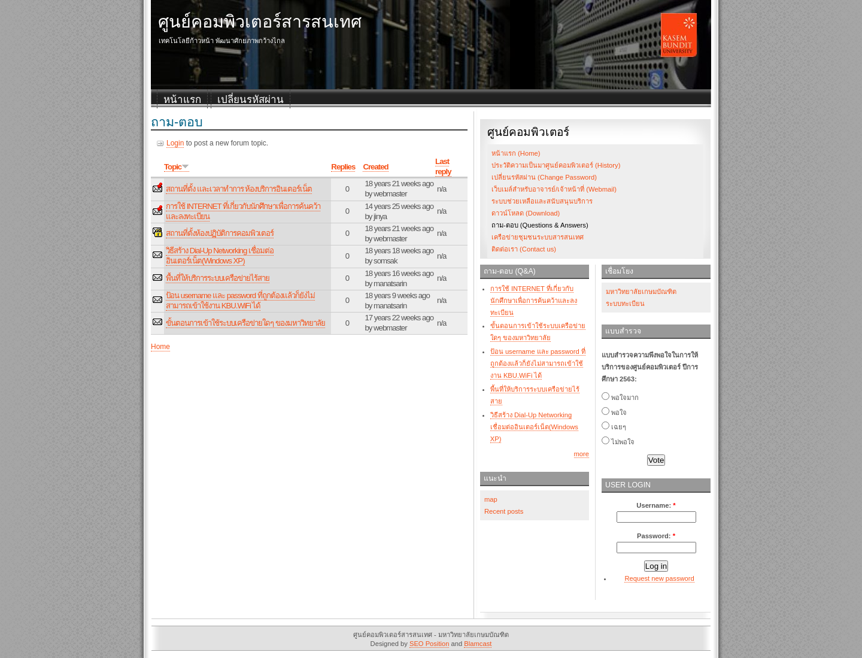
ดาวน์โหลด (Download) (525, 213)
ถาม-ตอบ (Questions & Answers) (539, 225)
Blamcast (477, 643)
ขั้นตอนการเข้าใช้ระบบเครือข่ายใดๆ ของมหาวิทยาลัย (245, 323)
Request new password (659, 578)
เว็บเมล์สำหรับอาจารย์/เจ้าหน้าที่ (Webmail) (554, 189)
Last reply (443, 166)
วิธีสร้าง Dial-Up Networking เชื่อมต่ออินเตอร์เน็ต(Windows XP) (220, 255)
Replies (343, 166)
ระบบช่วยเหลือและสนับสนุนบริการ (542, 201)
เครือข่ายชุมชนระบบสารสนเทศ (537, 237)
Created (375, 166)
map (490, 499)
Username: (655, 505)
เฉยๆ (614, 426)
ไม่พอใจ (618, 441)
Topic (176, 166)
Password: (656, 535)
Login (175, 143)
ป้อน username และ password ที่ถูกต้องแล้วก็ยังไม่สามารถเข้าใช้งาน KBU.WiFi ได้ (240, 300)
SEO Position (429, 643)
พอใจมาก (620, 397)
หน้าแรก (182, 99)
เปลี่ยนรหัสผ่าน (250, 99)
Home (160, 346)
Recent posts (503, 511)
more (582, 453)
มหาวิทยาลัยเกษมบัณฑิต (641, 291)
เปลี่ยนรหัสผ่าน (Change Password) (544, 177)
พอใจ (614, 412)
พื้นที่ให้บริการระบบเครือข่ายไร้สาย (217, 278)
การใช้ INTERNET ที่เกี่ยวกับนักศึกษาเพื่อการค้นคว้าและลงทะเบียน (533, 300)
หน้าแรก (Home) (515, 153)
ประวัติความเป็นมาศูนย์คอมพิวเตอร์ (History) (555, 165)
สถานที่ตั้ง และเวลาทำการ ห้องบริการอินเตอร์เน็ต (239, 188)
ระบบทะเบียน (625, 303)
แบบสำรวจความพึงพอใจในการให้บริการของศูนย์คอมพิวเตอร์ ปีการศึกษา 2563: (650, 367)
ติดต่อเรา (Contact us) (523, 249)
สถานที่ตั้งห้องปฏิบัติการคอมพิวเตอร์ (220, 233)
